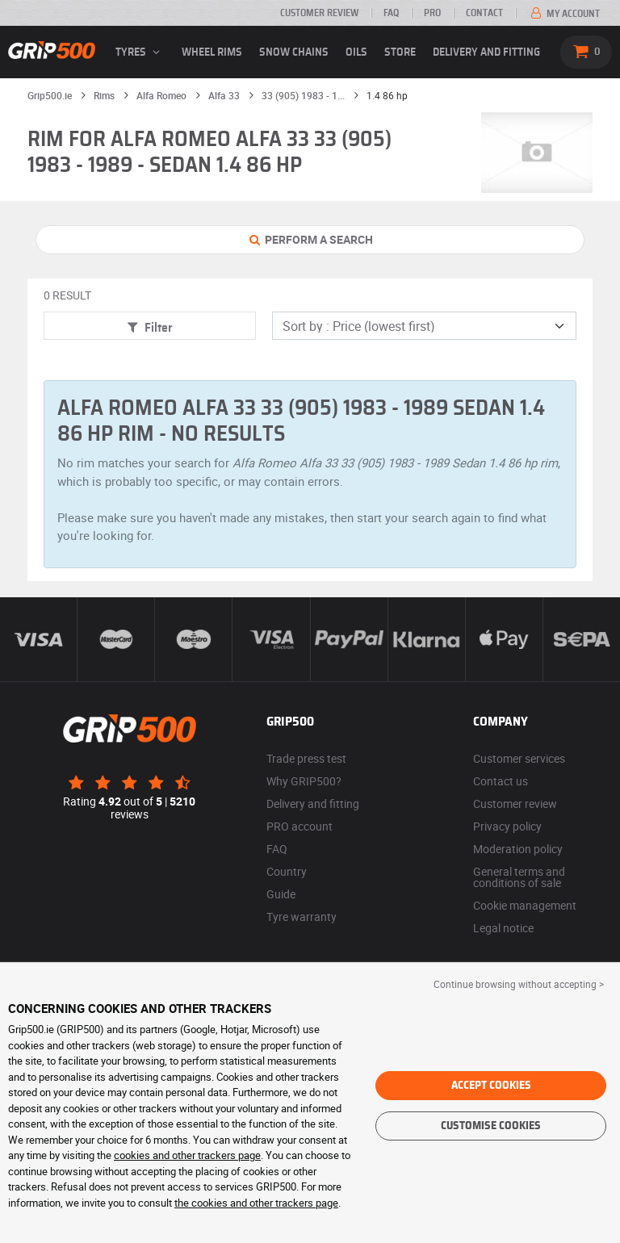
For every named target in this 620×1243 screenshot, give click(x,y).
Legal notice (503, 927)
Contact (484, 13)
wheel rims (212, 52)
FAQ (391, 13)
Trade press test (306, 758)
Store (400, 52)
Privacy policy (507, 826)
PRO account (299, 826)
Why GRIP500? (303, 781)
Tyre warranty (301, 916)
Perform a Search (310, 239)
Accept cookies (491, 1085)
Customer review (319, 13)
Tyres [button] (140, 52)
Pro (432, 13)
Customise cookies (491, 1126)
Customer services (519, 758)
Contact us (500, 781)
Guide (280, 894)
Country (286, 871)
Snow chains (294, 52)
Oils (356, 52)
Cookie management (524, 905)
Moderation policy (518, 848)
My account (564, 13)
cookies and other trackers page (187, 1155)
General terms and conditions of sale (519, 877)
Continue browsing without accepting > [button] (519, 983)
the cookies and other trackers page (256, 1202)
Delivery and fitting (486, 52)
